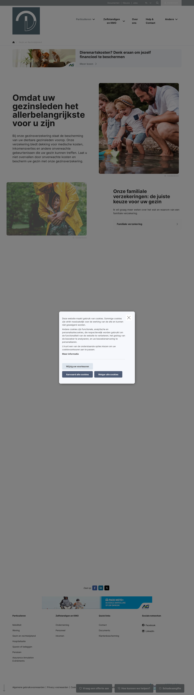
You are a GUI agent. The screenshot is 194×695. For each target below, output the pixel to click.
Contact (103, 625)
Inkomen (60, 635)
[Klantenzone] (171, 3)
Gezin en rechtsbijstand (24, 635)
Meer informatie (70, 353)
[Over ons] (136, 21)
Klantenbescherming (109, 635)
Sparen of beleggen (22, 646)
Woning (16, 630)
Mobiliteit (16, 625)
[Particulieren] (82, 19)
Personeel (60, 630)
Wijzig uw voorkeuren (77, 366)
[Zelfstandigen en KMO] (110, 21)
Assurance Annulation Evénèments (23, 659)
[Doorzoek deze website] (157, 3)
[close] (129, 317)
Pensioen (16, 652)
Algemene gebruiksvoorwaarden (28, 687)
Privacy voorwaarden (57, 687)
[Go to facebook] (95, 587)
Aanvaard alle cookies (77, 374)
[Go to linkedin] (101, 587)
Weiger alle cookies (108, 374)
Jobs (135, 3)
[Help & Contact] (152, 21)
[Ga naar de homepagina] (42, 21)
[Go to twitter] (107, 587)
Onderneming (62, 625)
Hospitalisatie (19, 641)
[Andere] (168, 19)
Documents (104, 630)
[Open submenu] (94, 19)
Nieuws (126, 3)
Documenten (113, 3)
